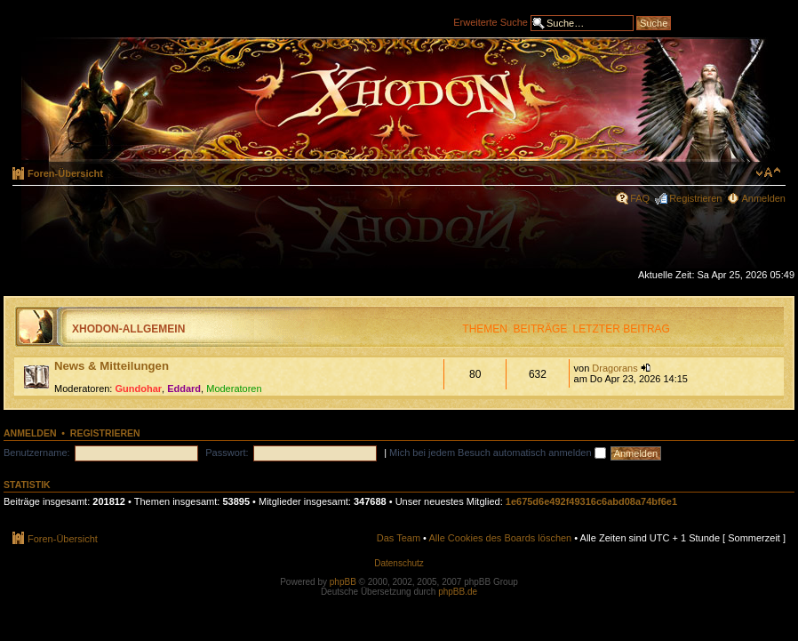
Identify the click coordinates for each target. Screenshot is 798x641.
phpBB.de (457, 592)
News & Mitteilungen (111, 366)
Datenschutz (399, 563)
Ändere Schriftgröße (768, 172)
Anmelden (763, 198)
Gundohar (139, 388)
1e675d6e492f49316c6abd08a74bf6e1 (591, 501)
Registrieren (695, 198)
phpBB (343, 582)
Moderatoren (233, 388)
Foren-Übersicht (65, 173)
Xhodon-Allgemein (128, 329)
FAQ (640, 198)
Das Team (398, 538)
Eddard (184, 388)
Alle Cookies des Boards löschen (499, 538)
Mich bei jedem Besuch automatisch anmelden (497, 452)
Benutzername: (37, 452)
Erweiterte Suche (490, 21)
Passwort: (226, 452)
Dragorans (614, 368)
